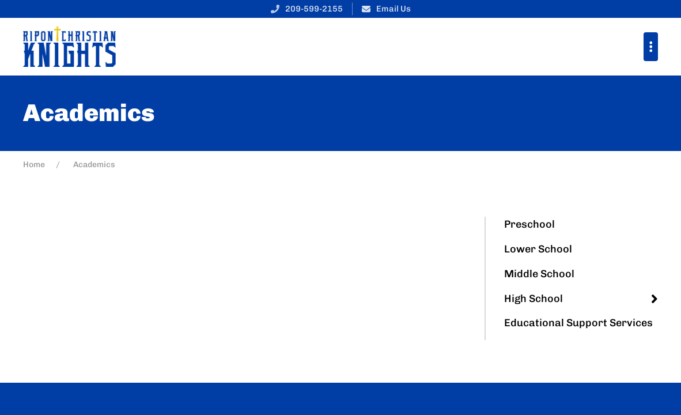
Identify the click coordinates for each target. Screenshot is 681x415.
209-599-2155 (314, 8)
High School (533, 298)
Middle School (539, 273)
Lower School (538, 249)
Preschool (529, 224)
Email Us (393, 8)
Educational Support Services (578, 322)
